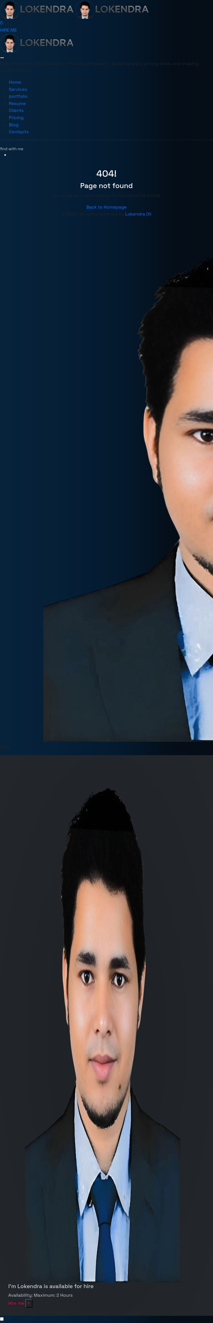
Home (15, 82)
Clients (16, 110)
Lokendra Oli (138, 214)
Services (18, 89)
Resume (17, 103)
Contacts (19, 132)
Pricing (16, 117)
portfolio (18, 96)
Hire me (16, 1303)
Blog (14, 125)
